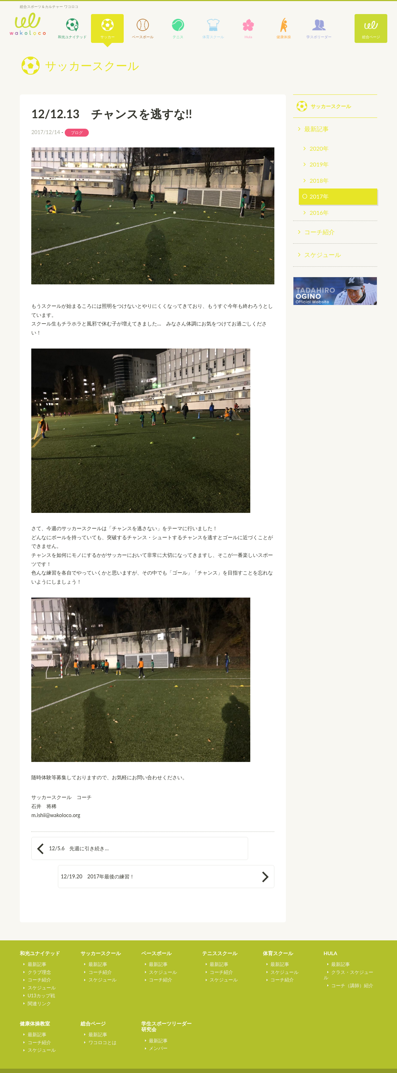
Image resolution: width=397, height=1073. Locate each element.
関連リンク (35, 980)
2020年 (319, 148)
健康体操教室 (35, 1000)
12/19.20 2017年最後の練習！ (205, 848)
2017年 (319, 196)
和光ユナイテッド (40, 930)
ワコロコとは (99, 1019)
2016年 (319, 212)
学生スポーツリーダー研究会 (166, 1003)
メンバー (154, 1025)
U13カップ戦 (37, 972)
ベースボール (156, 930)
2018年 (319, 180)
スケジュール (322, 254)
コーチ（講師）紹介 (349, 956)
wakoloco (28, 24)
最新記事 (316, 129)
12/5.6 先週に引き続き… (79, 848)
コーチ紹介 (319, 232)
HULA (330, 930)
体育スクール (278, 930)
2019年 (319, 164)
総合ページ (371, 37)
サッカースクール (101, 930)
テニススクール (219, 930)
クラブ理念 (35, 949)
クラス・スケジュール (351, 949)
